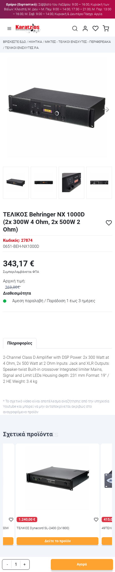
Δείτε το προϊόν (58, 541)
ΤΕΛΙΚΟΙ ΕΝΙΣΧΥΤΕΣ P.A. (22, 48)
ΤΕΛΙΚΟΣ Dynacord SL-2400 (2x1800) (43, 528)
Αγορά (82, 564)
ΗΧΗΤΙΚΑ (35, 42)
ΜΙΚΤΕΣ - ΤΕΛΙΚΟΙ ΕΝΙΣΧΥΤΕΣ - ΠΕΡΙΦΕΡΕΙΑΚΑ (78, 42)
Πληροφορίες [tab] (19, 343)
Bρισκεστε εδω (15, 42)
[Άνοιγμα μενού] (9, 29)
